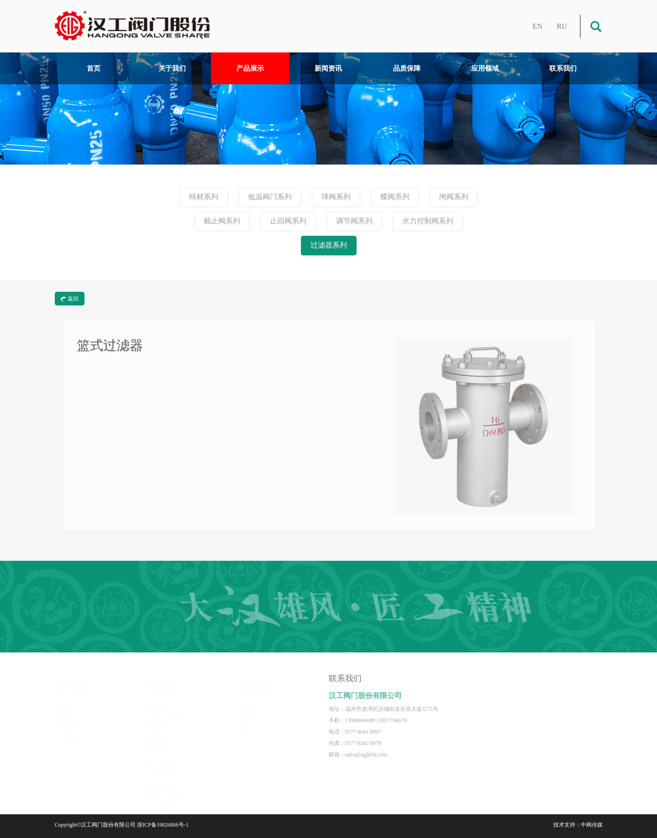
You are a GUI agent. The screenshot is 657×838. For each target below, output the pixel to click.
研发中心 (250, 699)
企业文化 (67, 710)
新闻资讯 (328, 68)
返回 (70, 298)
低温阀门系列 (270, 197)
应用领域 (485, 68)
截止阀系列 (222, 221)
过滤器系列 (328, 245)
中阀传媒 (592, 825)
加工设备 (250, 710)
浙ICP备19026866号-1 (163, 825)
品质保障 (406, 68)
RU (562, 26)
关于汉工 (67, 699)
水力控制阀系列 (427, 221)
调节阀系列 (354, 221)
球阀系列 (336, 197)
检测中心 (250, 722)
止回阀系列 (288, 221)
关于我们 (172, 68)
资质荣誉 (67, 722)
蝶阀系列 (395, 197)
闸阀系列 (453, 197)
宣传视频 (67, 733)
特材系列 (203, 197)
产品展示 (250, 68)
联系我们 (563, 68)
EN (537, 26)
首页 (93, 68)
